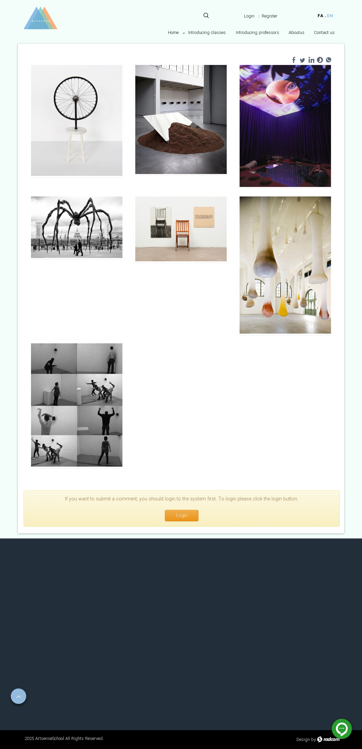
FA (320, 16)
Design (303, 739)
